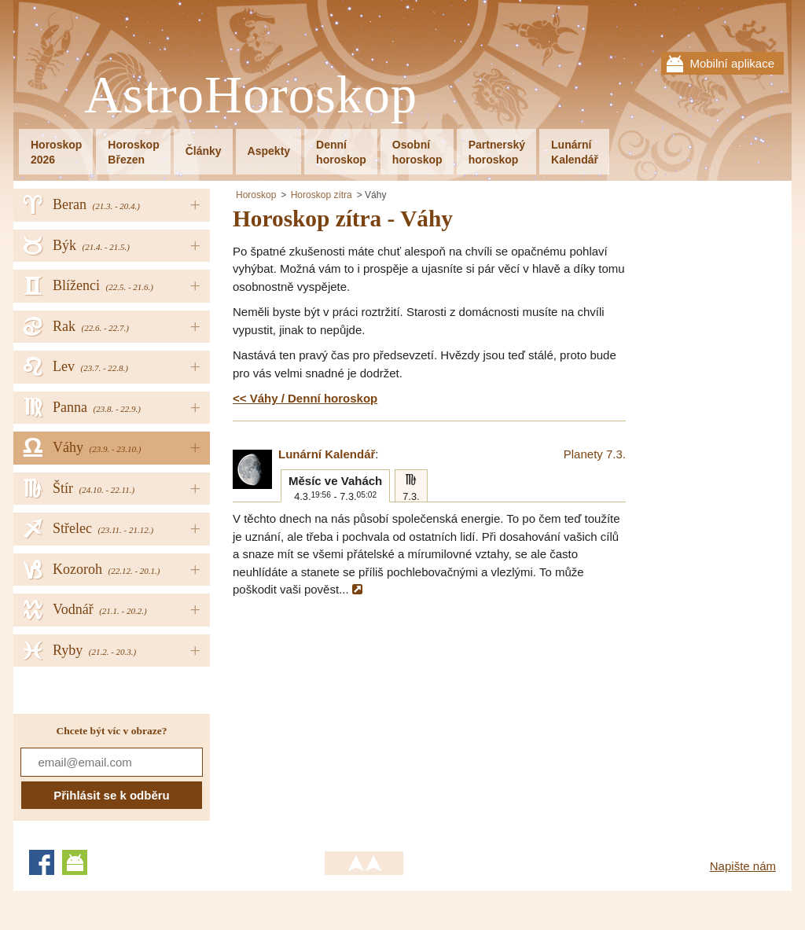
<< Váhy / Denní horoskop (305, 398)
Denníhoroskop (341, 152)
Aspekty (269, 151)
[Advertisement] (365, 717)
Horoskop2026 (56, 152)
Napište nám (743, 866)
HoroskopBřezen (133, 152)
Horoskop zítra (321, 194)
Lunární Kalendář (326, 454)
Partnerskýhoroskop (497, 152)
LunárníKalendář (574, 152)
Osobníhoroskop (417, 152)
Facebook (41, 862)
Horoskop (256, 194)
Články (204, 151)
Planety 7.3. (595, 454)
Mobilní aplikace (731, 63)
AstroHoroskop (250, 95)
